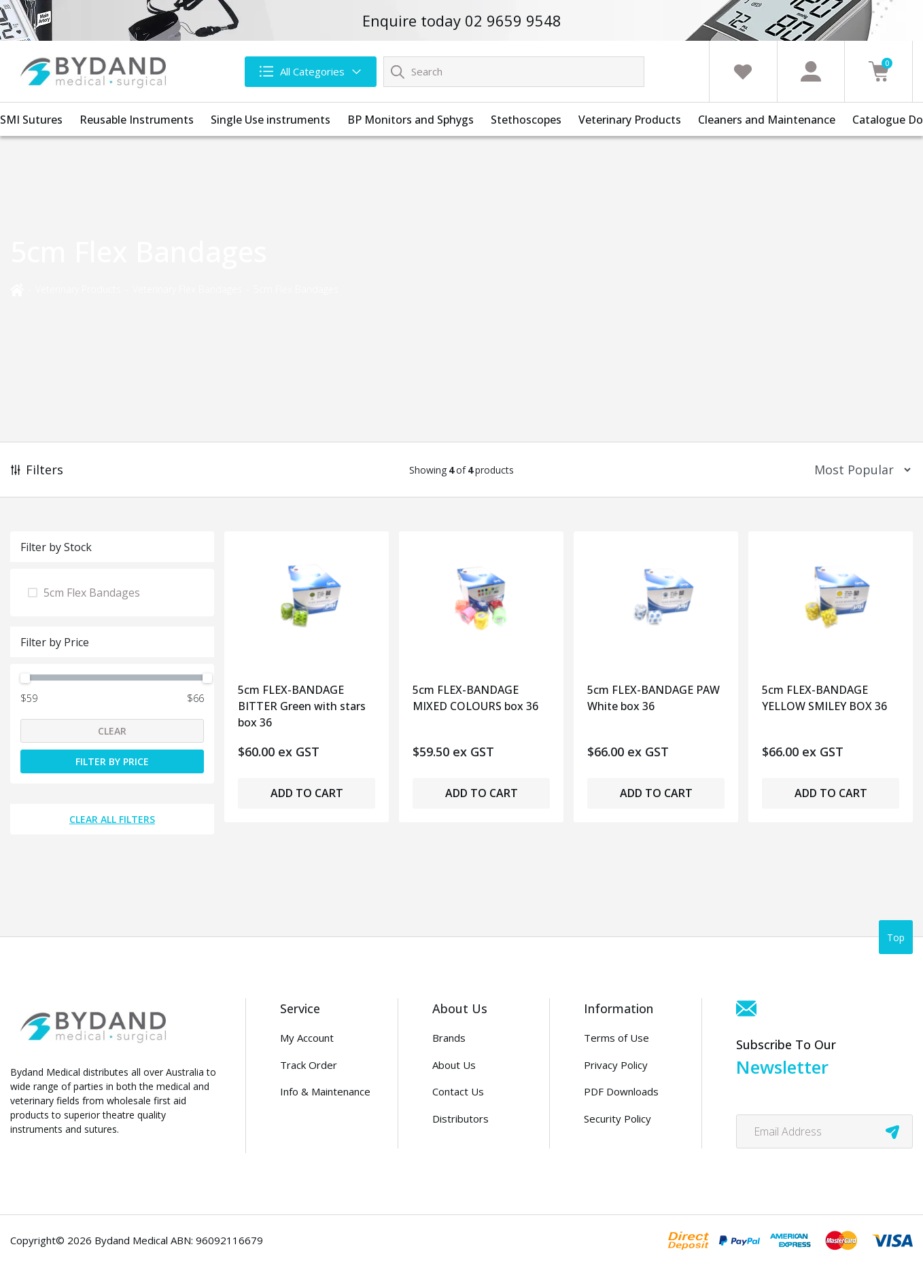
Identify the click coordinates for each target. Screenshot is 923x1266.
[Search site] (397, 71)
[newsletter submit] (892, 1131)
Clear (112, 730)
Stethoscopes (526, 119)
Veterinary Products (629, 119)
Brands (449, 1037)
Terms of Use (616, 1037)
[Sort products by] (858, 470)
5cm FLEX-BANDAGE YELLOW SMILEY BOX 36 (824, 698)
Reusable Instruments (137, 119)
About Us (454, 1065)
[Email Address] (824, 1131)
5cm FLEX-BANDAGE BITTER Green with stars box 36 (302, 702)
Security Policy (617, 1118)
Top (896, 937)
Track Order (308, 1065)
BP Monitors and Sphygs (410, 119)
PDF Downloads (621, 1091)
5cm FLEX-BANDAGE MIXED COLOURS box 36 (475, 698)
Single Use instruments (270, 119)
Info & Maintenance (325, 1091)
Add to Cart (307, 793)
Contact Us (458, 1091)
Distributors (460, 1118)
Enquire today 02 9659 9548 (461, 20)
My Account (307, 1037)
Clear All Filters (112, 819)
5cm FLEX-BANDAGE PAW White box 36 (653, 698)
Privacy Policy (616, 1065)
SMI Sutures (31, 119)
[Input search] (513, 71)
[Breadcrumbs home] (17, 288)
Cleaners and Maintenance (766, 119)
